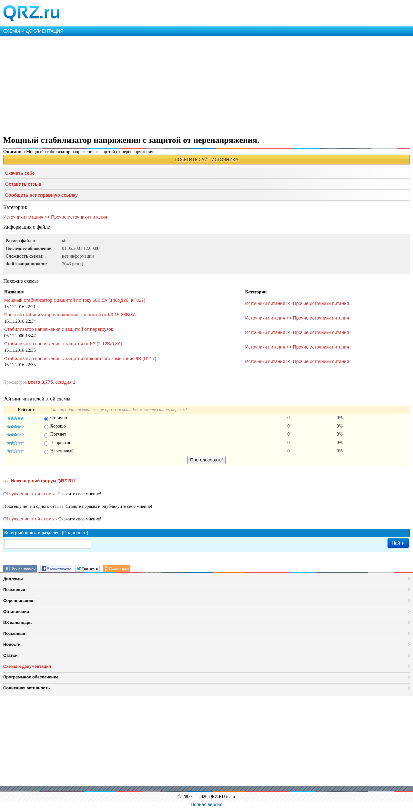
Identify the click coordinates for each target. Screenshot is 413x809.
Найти (398, 543)
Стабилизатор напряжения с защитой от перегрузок (58, 329)
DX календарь (17, 622)
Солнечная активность (26, 688)
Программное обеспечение (30, 677)
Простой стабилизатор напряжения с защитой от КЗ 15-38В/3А (70, 314)
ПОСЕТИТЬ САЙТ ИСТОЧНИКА (206, 159)
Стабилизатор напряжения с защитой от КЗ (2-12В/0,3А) (63, 343)
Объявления (16, 611)
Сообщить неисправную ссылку (41, 195)
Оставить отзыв (23, 184)
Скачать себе (20, 173)
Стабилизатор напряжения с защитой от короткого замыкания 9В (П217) (80, 358)
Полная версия (206, 804)
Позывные (14, 589)
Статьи (10, 655)
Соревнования (18, 600)
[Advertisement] (193, 84)
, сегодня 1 (52, 382)
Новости (12, 644)
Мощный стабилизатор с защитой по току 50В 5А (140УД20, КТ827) (74, 300)
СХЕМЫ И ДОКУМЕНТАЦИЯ (33, 31)
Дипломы (13, 579)
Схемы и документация (27, 666)
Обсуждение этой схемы (29, 493)
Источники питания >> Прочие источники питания (55, 217)
